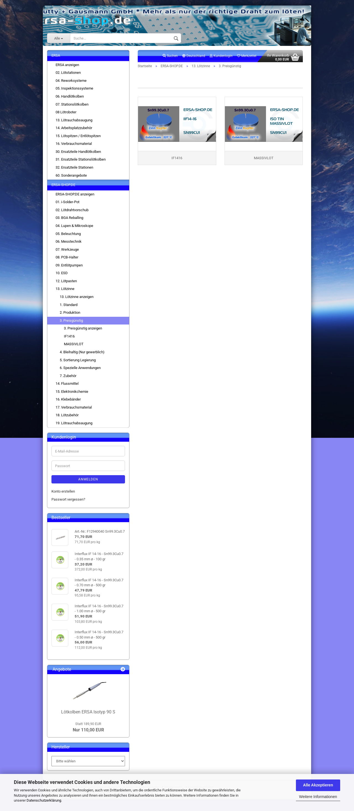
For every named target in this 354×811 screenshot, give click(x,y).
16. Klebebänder (68, 400)
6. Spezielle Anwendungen (80, 369)
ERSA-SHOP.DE (63, 186)
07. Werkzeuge (67, 250)
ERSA (55, 56)
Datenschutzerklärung (44, 800)
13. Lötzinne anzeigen (76, 298)
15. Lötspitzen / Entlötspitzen (78, 137)
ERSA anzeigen (67, 66)
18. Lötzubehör (67, 416)
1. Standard (68, 306)
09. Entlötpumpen (69, 266)
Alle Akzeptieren (318, 785)
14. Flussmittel (67, 385)
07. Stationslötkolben (72, 105)
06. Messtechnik (69, 242)
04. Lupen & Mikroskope (74, 227)
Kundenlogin (221, 57)
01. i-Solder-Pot (67, 203)
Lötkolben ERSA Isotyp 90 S (88, 713)
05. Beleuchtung (68, 234)
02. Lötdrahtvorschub (72, 211)
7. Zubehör (68, 377)
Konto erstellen (63, 492)
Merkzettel (246, 57)
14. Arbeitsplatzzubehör (74, 129)
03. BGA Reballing (69, 219)
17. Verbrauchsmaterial (74, 408)
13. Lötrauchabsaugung (74, 121)
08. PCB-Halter (67, 258)
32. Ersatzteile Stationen (74, 168)
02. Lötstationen (68, 74)
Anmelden (88, 480)
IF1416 (69, 337)
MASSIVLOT (74, 345)
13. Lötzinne (65, 290)
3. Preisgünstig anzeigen (83, 329)
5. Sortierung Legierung (78, 361)
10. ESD (62, 274)
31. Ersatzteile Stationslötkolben (81, 160)
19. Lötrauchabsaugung (74, 424)
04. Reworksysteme (71, 82)
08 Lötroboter (66, 113)
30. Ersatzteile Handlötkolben (78, 153)
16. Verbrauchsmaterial (74, 145)
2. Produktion (70, 314)
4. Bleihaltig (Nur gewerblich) (82, 353)
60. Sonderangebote (71, 176)
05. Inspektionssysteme (74, 89)
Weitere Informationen (318, 796)
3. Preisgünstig (71, 322)
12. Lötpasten (66, 282)
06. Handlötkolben (70, 97)
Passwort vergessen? (68, 500)
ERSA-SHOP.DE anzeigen (75, 195)
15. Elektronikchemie (72, 393)
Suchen (170, 57)
